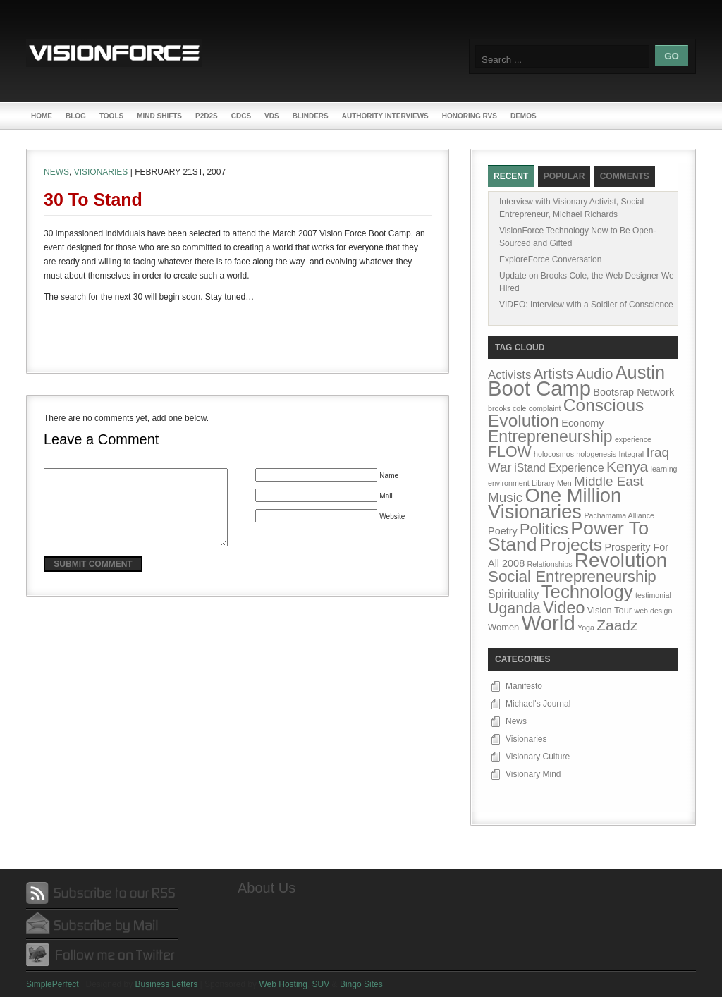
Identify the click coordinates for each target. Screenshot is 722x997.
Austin (640, 372)
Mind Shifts (159, 116)
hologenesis (596, 454)
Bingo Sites (361, 984)
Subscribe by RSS (102, 893)
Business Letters (166, 984)
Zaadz (616, 625)
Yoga (585, 627)
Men (564, 483)
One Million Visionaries (554, 503)
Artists (554, 373)
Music (505, 497)
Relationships (550, 564)
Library (543, 483)
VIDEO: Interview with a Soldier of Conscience (586, 305)
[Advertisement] (238, 332)
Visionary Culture (538, 756)
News (56, 172)
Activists (509, 374)
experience (633, 439)
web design (653, 610)
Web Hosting (283, 984)
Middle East (609, 481)
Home (41, 116)
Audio (594, 373)
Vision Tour (609, 610)
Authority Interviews (385, 116)
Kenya (627, 466)
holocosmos (554, 454)
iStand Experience (559, 468)
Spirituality (513, 594)
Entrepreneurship (550, 436)
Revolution (621, 560)
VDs (271, 116)
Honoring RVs (469, 116)
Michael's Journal (538, 704)
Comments (624, 176)
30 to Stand (93, 199)
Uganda (514, 608)
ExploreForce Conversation (550, 259)
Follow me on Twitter (102, 954)
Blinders (311, 116)
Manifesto (524, 686)
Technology (587, 591)
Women (503, 627)
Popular (564, 176)
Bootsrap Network (633, 392)
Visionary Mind (533, 774)
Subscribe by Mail (102, 924)
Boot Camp (539, 388)
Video (564, 608)
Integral (631, 454)
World (548, 623)
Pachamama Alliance (619, 515)
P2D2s (206, 116)
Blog (76, 116)
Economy (582, 423)
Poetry (503, 531)
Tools (111, 116)
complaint (545, 408)
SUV (321, 984)
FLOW (510, 452)
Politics (544, 529)
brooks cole (507, 408)
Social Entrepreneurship (572, 576)
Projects (570, 544)
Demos (523, 116)
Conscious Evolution (566, 413)
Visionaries (101, 172)
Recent (511, 176)
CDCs (241, 116)
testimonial (653, 595)
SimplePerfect (52, 984)
